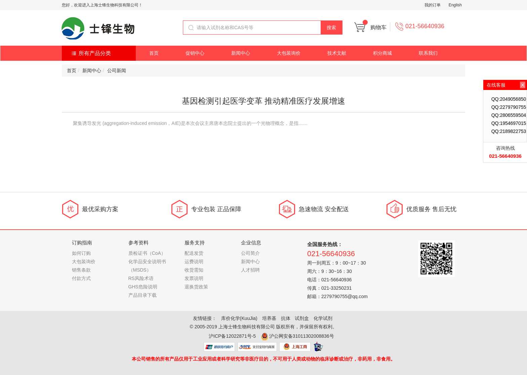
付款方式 (81, 278)
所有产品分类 (95, 53)
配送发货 (194, 253)
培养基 (269, 318)
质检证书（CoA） (147, 253)
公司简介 (250, 253)
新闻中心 (240, 53)
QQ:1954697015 (508, 123)
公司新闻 (116, 70)
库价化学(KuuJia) (239, 318)
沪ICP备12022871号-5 (232, 336)
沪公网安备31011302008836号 (301, 336)
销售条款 (81, 270)
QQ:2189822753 (508, 131)
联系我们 (428, 53)
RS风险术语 (141, 278)
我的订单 (432, 5)
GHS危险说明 (142, 286)
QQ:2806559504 (508, 115)
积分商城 (382, 53)
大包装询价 (288, 53)
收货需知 (194, 270)
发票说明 (194, 278)
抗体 (285, 318)
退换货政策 (196, 286)
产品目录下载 (142, 295)
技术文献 (336, 53)
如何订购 (81, 253)
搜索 (331, 27)
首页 (154, 53)
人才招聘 (250, 270)
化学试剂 (323, 318)
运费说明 (194, 261)
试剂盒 (302, 318)
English (455, 5)
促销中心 (195, 53)
